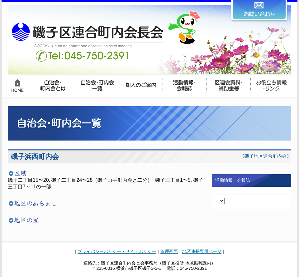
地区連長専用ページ (201, 251)
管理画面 (169, 251)
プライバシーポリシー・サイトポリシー (117, 251)
